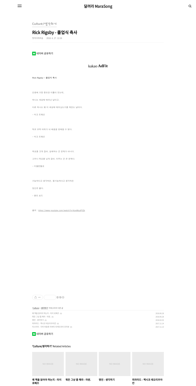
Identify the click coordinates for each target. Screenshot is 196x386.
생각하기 (44, 308)
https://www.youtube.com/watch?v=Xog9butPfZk (61, 210)
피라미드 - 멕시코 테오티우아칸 (44, 323)
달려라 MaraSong (98, 6)
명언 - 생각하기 (38, 320)
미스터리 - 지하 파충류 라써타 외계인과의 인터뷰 (50, 326)
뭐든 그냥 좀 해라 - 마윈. (41, 316)
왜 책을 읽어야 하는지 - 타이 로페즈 (45, 313)
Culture (36, 308)
